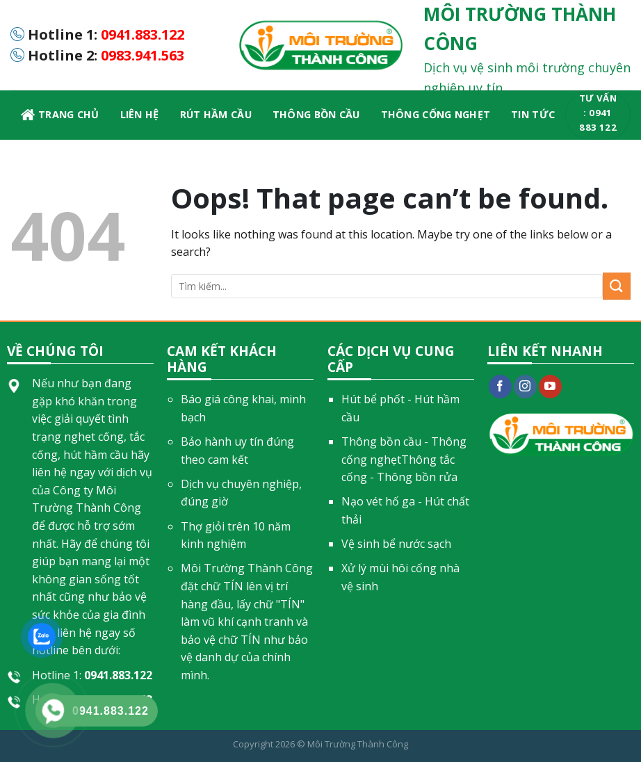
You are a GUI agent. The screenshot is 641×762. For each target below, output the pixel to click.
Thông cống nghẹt (436, 114)
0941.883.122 (142, 34)
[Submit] (617, 286)
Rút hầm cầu (216, 114)
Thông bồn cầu (316, 114)
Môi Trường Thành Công (357, 744)
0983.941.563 (142, 55)
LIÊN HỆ (139, 114)
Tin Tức (533, 114)
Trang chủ (60, 115)
